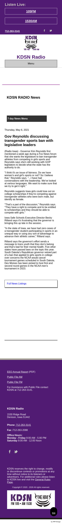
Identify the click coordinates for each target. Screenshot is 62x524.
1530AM (31, 21)
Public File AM (14, 377)
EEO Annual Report (17, 372)
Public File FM (14, 382)
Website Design (45, 521)
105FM (31, 11)
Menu (31, 63)
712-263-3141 (12, 31)
